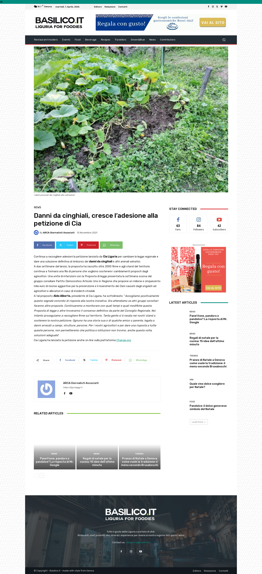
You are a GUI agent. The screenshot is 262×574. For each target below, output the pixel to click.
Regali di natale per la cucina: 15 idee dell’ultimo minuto (97, 462)
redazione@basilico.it (138, 542)
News (37, 207)
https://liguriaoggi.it (72, 387)
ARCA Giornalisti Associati (59, 232)
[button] (224, 40)
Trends (139, 454)
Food (192, 402)
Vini (191, 380)
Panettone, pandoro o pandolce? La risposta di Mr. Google (55, 462)
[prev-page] (36, 475)
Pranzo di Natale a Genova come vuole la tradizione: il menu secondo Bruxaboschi (139, 462)
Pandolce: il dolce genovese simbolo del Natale (208, 407)
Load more (199, 421)
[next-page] (42, 475)
